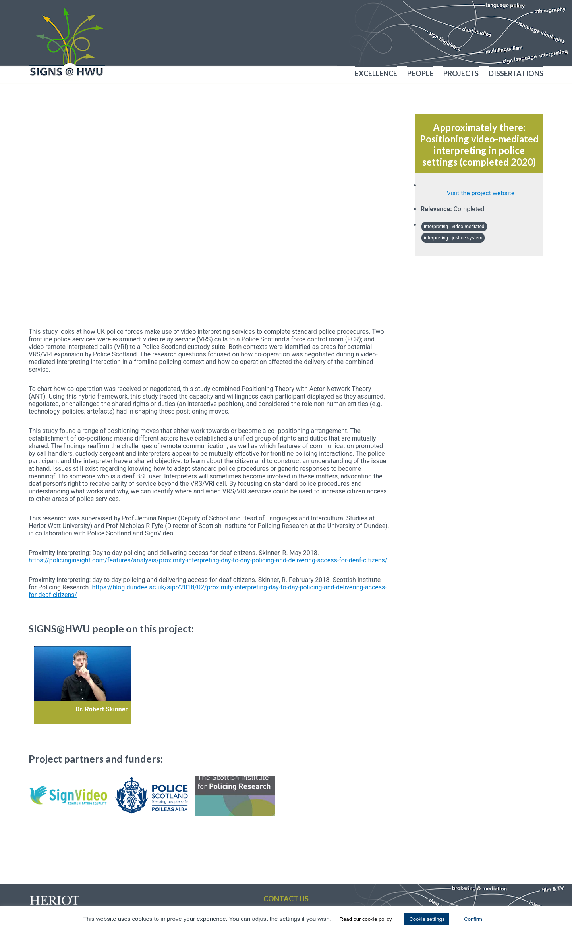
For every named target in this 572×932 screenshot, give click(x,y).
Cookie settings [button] (426, 919)
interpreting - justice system (453, 238)
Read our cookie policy (366, 919)
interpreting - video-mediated (454, 226)
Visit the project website (481, 193)
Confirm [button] (473, 919)
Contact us (286, 898)
